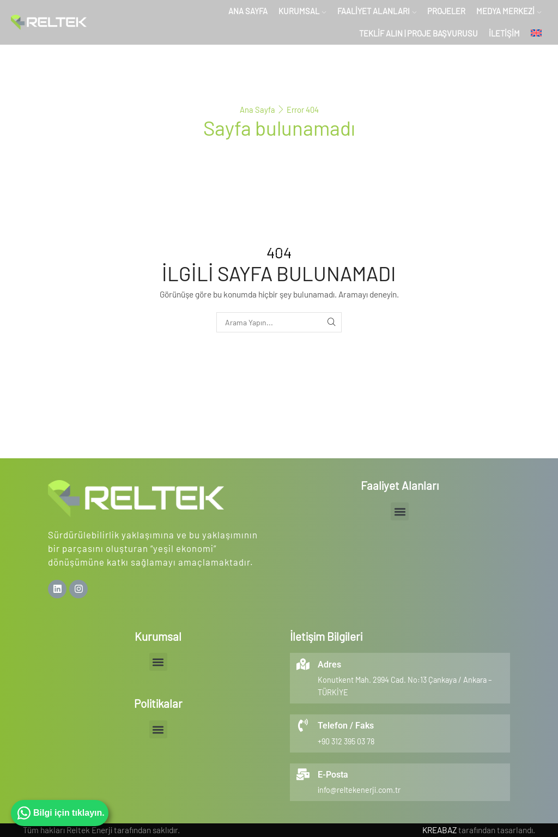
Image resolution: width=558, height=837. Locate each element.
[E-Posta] (303, 774)
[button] (400, 511)
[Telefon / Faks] (303, 725)
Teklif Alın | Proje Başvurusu (418, 33)
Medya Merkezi (508, 11)
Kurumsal (302, 11)
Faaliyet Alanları (376, 11)
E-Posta (333, 774)
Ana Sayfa (248, 11)
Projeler (446, 11)
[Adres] (303, 664)
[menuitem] (536, 33)
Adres (329, 664)
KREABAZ (439, 830)
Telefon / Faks (346, 725)
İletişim (504, 33)
